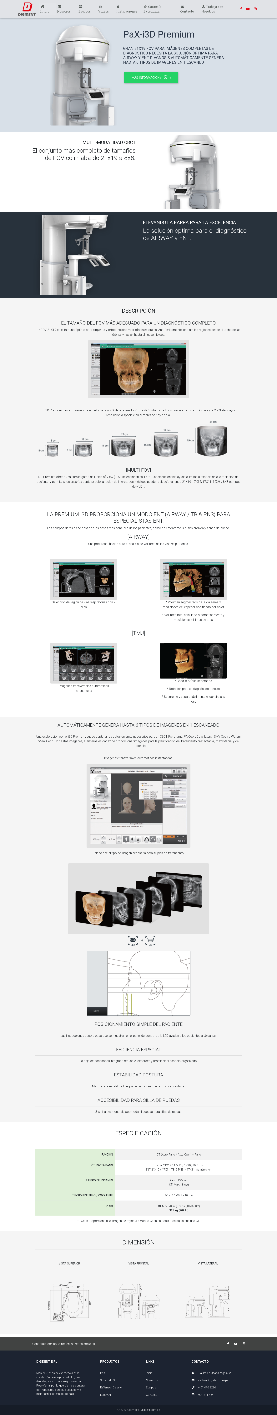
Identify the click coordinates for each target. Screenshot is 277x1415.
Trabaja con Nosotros (212, 9)
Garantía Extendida (152, 9)
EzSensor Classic (111, 1387)
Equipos (84, 10)
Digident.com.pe (150, 1410)
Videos (103, 10)
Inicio (44, 10)
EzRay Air (106, 1395)
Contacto (187, 10)
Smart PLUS (107, 1380)
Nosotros (64, 10)
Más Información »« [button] (151, 77)
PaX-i (103, 1373)
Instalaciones (126, 10)
